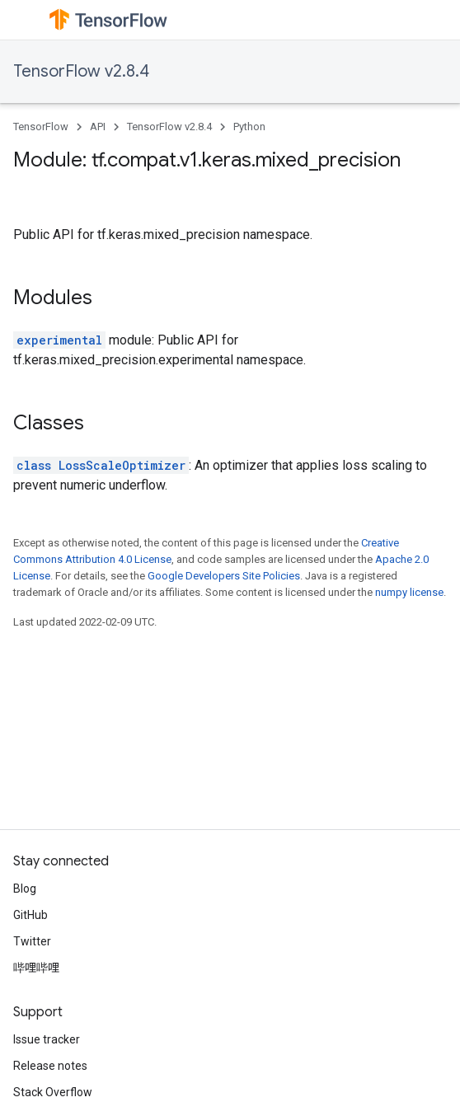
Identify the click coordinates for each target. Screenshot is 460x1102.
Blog (24, 888)
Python (249, 126)
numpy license (409, 592)
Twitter (32, 941)
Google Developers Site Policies (224, 576)
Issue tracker (46, 1039)
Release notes (50, 1065)
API (98, 126)
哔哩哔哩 (36, 967)
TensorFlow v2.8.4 (81, 71)
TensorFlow (40, 126)
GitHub (30, 914)
